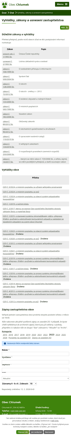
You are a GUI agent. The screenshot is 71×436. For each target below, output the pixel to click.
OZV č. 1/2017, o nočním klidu (16, 268)
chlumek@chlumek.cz (18, 414)
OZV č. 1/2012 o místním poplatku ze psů (20, 301)
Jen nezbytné (36, 432)
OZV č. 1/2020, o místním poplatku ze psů (21, 238)
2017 (16, 334)
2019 (28, 334)
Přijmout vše (23, 432)
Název (5, 350)
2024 (58, 334)
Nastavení (49, 432)
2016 (11, 334)
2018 (22, 334)
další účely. (55, 421)
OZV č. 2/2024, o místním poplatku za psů (21, 191)
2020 (34, 334)
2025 (63, 334)
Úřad (12, 12)
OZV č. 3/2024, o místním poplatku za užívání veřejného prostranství (32, 187)
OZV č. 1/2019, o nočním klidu (16, 204)
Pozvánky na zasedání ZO (20, 337)
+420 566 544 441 (18, 411)
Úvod (4, 12)
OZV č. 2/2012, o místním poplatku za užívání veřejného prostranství (32, 243)
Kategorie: (7, 331)
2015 (5, 334)
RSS (64, 27)
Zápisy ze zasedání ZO (41, 337)
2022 (45, 334)
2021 (39, 334)
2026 (5, 337)
